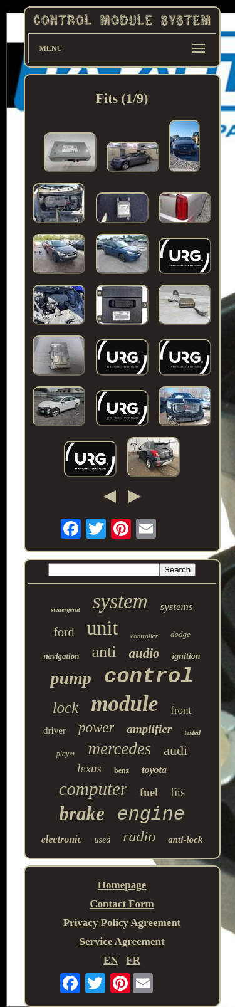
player (66, 753)
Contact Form (122, 904)
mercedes (119, 748)
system (120, 601)
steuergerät (65, 609)
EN (110, 960)
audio (143, 653)
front (180, 710)
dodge (180, 634)
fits (177, 792)
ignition (186, 656)
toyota (154, 769)
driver (54, 730)
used (103, 840)
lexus (89, 768)
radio (139, 836)
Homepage (122, 885)
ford (63, 632)
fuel (149, 792)
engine (151, 814)
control (149, 676)
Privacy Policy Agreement (122, 923)
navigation (61, 656)
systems (176, 607)
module (124, 704)
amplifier (149, 728)
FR (133, 960)
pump (70, 678)
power (96, 727)
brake (81, 814)
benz (121, 770)
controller (144, 636)
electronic (61, 839)
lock (66, 707)
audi (175, 750)
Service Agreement (121, 941)
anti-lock (185, 840)
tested (192, 732)
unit (102, 627)
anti (103, 652)
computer (93, 789)
